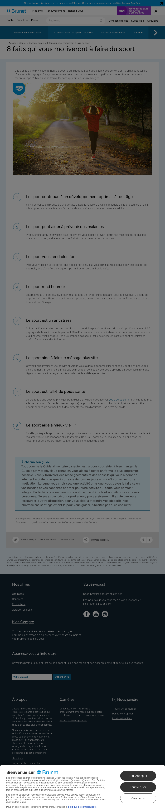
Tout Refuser (138, 787)
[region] (82, 788)
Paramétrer (138, 798)
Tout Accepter (138, 775)
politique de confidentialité (82, 807)
